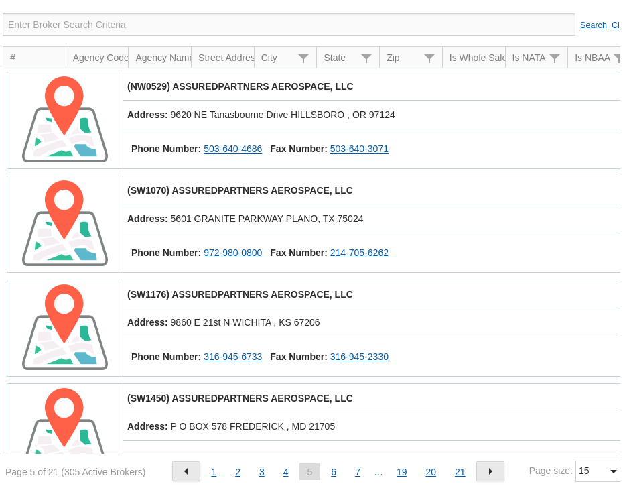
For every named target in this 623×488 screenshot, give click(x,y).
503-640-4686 (233, 148)
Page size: (551, 470)
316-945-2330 (359, 356)
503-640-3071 (359, 148)
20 (431, 472)
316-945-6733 (233, 356)
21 (460, 472)
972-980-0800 (233, 252)
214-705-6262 (359, 252)
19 (402, 472)
